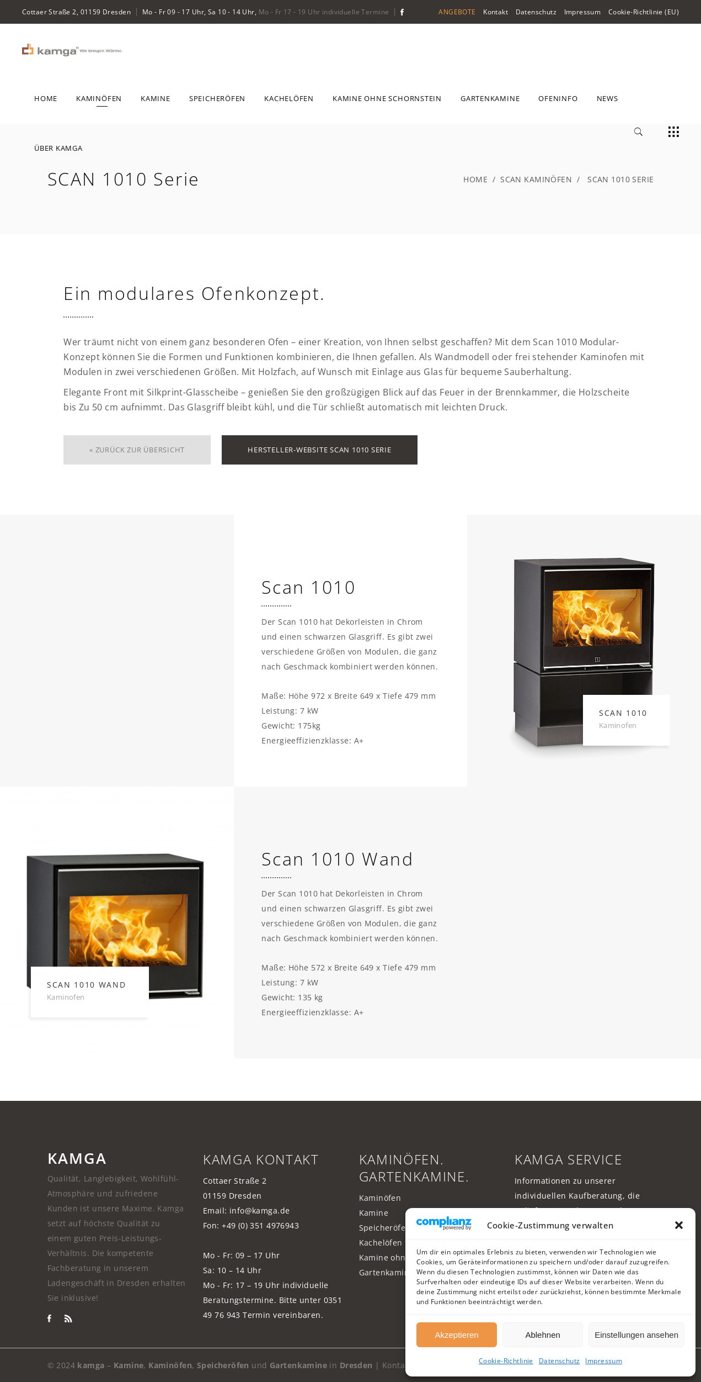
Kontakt (495, 12)
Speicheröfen (385, 1227)
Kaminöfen (380, 1198)
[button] (678, 1225)
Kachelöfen (381, 1242)
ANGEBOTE (456, 12)
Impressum (603, 1360)
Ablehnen (542, 1334)
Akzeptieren (456, 1334)
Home (475, 179)
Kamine (374, 1212)
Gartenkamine (386, 1272)
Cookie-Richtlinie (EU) (643, 12)
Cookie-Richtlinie (506, 1360)
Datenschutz (559, 1360)
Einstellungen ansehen (636, 1334)
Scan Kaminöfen (536, 179)
